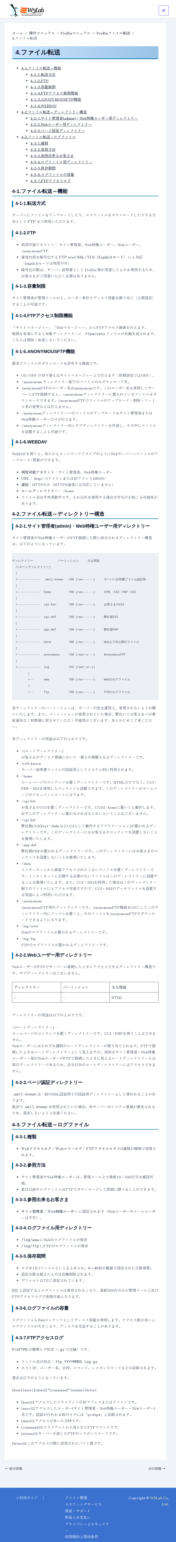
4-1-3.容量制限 (43, 86)
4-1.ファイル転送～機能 (41, 68)
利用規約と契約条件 (81, 1537)
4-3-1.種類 (39, 143)
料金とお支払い (78, 1518)
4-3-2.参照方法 (43, 149)
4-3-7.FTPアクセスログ (50, 180)
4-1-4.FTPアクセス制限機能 (54, 93)
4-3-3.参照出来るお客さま (52, 155)
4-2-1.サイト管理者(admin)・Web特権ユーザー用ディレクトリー (84, 118)
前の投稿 (13, 1468)
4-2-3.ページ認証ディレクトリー (57, 130)
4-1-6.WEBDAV (43, 105)
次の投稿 (156, 1468)
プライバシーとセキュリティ (85, 1527)
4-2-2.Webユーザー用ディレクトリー (61, 124)
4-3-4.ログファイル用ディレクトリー (61, 161)
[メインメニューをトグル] (164, 10)
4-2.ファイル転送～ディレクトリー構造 (54, 112)
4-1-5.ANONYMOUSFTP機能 (55, 99)
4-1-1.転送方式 (43, 74)
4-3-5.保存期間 (43, 168)
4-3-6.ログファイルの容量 (52, 174)
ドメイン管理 (76, 1499)
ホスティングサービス (83, 1506)
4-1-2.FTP (39, 80)
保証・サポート (78, 1512)
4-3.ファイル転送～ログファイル (48, 136)
